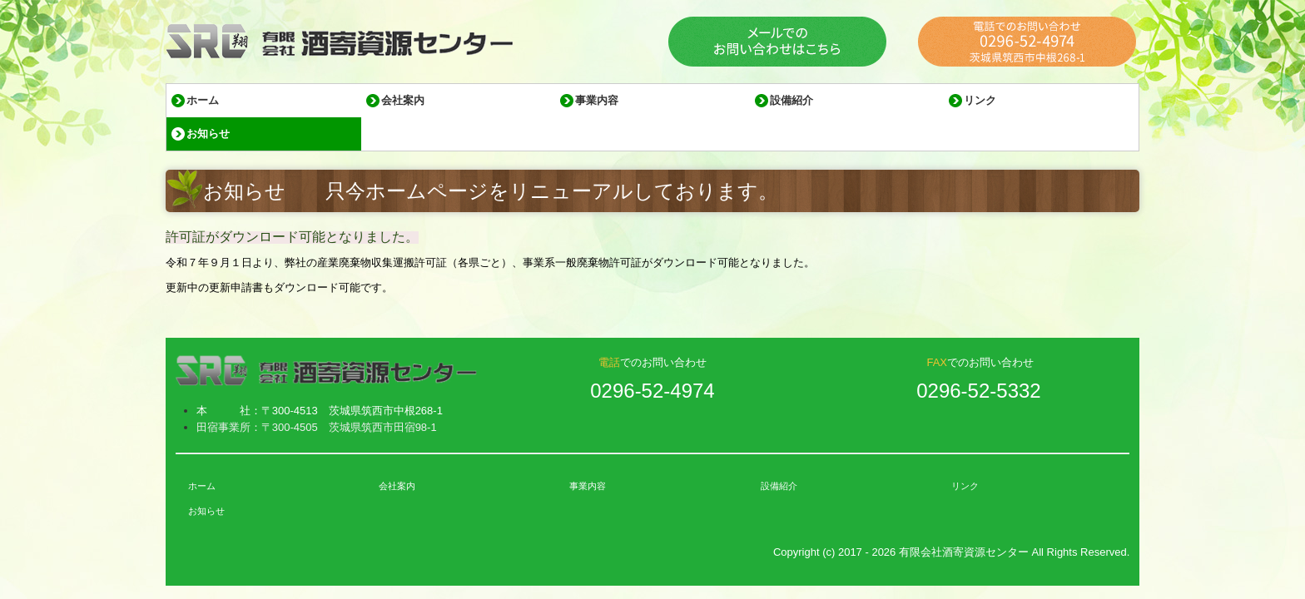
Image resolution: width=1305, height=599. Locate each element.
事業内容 (596, 100)
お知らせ (208, 133)
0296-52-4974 (652, 390)
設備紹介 (791, 100)
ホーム (202, 100)
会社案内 (402, 100)
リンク (980, 100)
